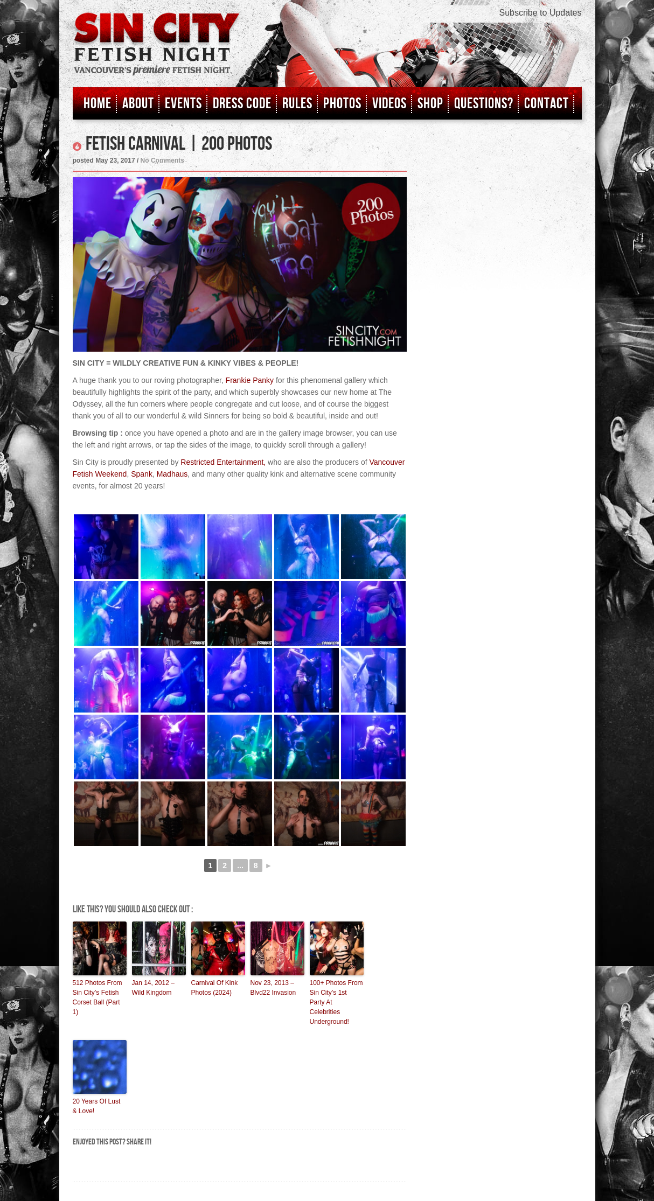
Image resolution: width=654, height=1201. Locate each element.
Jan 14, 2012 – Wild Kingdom (153, 987)
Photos (342, 104)
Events (183, 104)
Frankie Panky (250, 380)
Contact (546, 104)
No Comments (162, 160)
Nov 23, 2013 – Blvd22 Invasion (273, 987)
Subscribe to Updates (540, 12)
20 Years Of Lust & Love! (97, 1106)
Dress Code (242, 104)
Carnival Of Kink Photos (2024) (214, 987)
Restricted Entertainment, (223, 462)
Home (98, 104)
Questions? (483, 104)
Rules (297, 104)
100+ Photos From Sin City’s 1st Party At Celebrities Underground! (336, 1002)
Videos (389, 104)
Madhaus (172, 474)
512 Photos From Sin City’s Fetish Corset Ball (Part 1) (97, 997)
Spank (141, 474)
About (138, 104)
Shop (430, 104)
